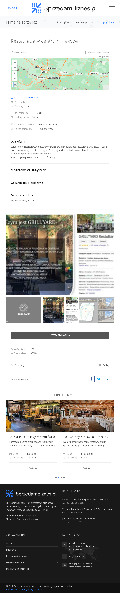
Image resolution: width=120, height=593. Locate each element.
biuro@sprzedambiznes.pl (80, 563)
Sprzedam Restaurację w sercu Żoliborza (40, 437)
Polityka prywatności (31, 589)
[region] (60, 74)
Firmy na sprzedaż (84, 22)
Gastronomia (19, 52)
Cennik (9, 543)
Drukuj (104, 365)
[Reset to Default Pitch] (14, 78)
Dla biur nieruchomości (17, 568)
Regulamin (11, 589)
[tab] (60, 56)
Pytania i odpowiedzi (16, 555)
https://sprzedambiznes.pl (80, 566)
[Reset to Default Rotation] (14, 73)
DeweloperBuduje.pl (16, 562)
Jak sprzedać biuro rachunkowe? (78, 518)
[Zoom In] (14, 62)
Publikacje (11, 549)
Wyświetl (39, 468)
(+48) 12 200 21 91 (77, 556)
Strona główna (64, 22)
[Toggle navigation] (111, 8)
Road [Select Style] (14, 84)
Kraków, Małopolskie (96, 52)
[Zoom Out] (14, 67)
